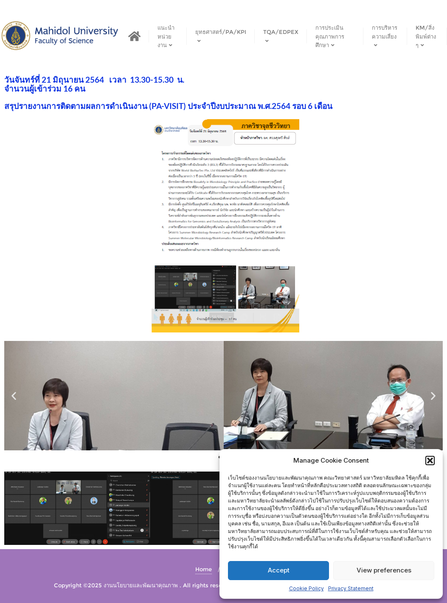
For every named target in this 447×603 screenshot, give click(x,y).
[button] (430, 460)
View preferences (384, 570)
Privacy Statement (351, 588)
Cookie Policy (306, 588)
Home (203, 569)
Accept (279, 570)
